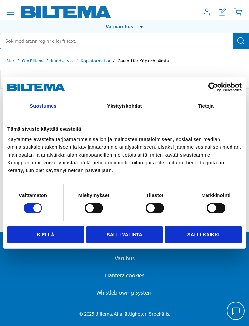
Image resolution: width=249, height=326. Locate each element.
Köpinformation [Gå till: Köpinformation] (96, 61)
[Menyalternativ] (10, 12)
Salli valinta (124, 234)
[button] (124, 26)
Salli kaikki (203, 234)
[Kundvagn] (238, 12)
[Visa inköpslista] (222, 12)
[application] (236, 311)
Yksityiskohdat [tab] (124, 106)
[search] (124, 41)
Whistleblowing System (124, 292)
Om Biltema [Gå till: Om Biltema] (33, 61)
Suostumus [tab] (43, 106)
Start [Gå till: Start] (11, 61)
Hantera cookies (124, 275)
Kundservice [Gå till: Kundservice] (63, 61)
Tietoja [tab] (206, 106)
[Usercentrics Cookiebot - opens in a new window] (213, 87)
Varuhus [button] (125, 258)
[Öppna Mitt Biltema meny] (207, 12)
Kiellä (45, 234)
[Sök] (241, 41)
